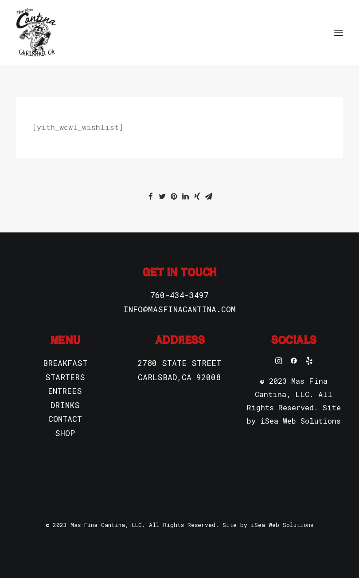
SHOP (65, 433)
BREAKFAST (65, 363)
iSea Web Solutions (300, 421)
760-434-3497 (179, 295)
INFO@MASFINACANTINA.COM (179, 309)
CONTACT (65, 418)
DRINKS (65, 405)
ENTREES (65, 390)
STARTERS (65, 377)
